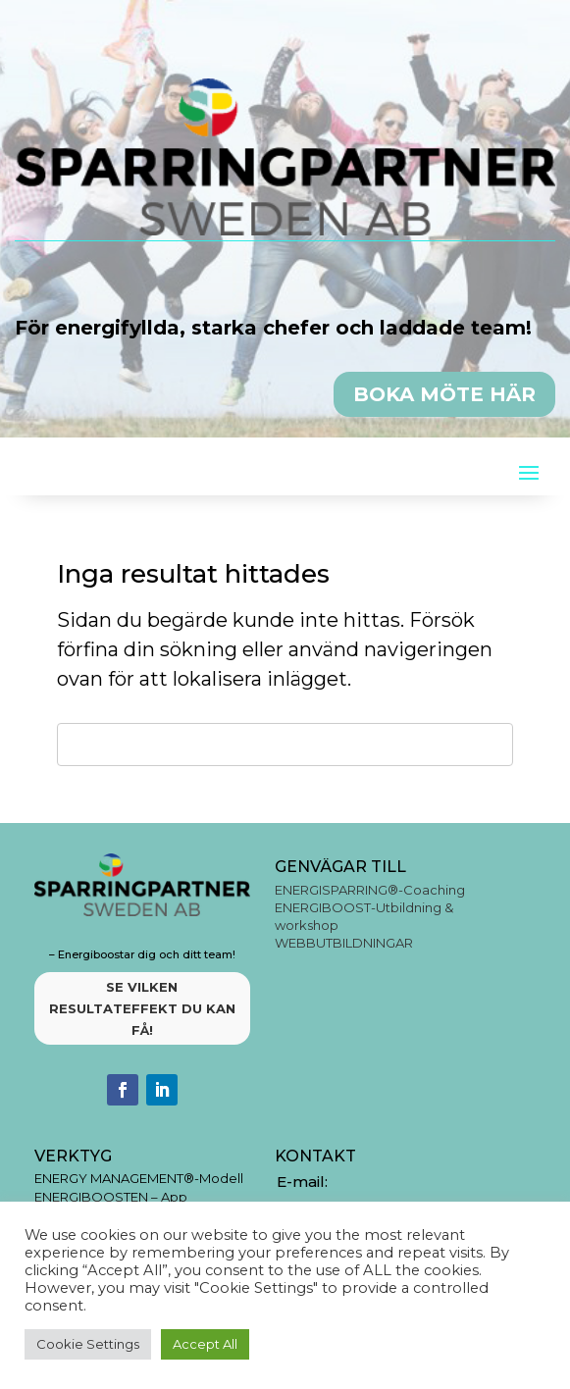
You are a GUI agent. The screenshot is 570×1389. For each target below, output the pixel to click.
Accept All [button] (205, 1344)
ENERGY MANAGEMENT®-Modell (138, 1178)
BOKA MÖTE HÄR (444, 394)
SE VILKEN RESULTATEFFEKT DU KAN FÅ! (142, 1008)
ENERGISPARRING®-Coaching (370, 890)
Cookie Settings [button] (87, 1344)
